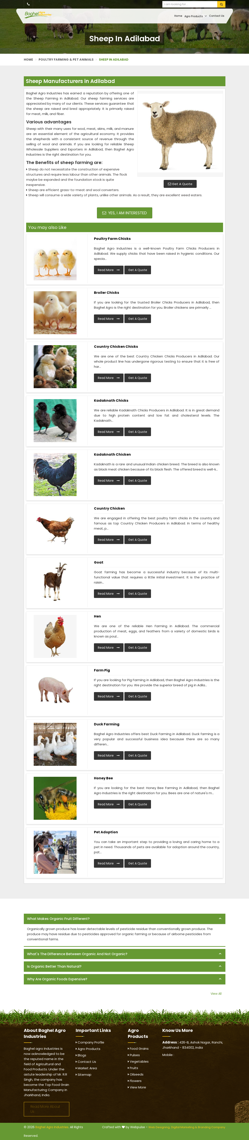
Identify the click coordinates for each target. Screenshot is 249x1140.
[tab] (124, 919)
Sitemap (83, 1074)
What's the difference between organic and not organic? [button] (77, 954)
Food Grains (138, 1048)
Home (178, 16)
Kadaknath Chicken (112, 454)
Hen (97, 616)
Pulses (134, 1055)
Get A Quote (180, 184)
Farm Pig (102, 670)
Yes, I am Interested (124, 213)
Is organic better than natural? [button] (54, 966)
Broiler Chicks (106, 292)
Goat (98, 562)
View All (216, 993)
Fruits (133, 1068)
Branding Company (211, 1127)
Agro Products (195, 16)
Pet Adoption (106, 832)
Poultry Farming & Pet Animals (66, 59)
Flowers (135, 1081)
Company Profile (90, 1042)
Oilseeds (135, 1074)
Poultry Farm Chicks (112, 238)
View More (137, 1087)
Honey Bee (103, 778)
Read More (109, 270)
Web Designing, (159, 1127)
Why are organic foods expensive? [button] (57, 979)
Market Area (86, 1068)
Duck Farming (106, 724)
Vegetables (138, 1061)
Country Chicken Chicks (116, 346)
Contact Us (216, 16)
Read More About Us (45, 1109)
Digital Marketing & (184, 1127)
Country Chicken (109, 508)
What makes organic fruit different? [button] (58, 918)
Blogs (81, 1055)
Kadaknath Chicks (111, 400)
